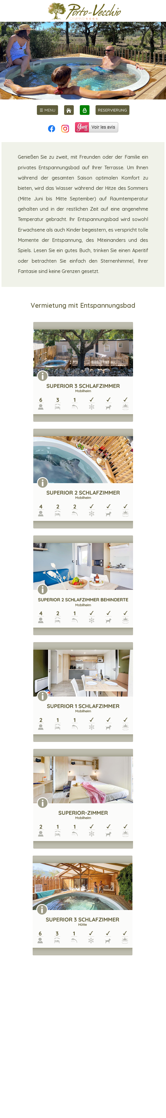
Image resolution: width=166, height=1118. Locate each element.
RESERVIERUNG (112, 110)
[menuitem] (47, 110)
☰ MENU (47, 110)
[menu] (47, 110)
